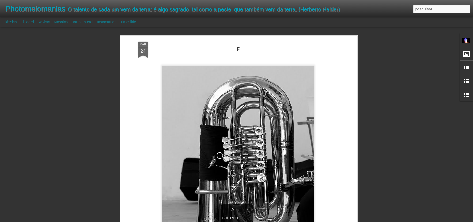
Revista (43, 22)
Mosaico (61, 22)
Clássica (10, 22)
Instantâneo (106, 22)
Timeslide (128, 22)
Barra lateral (82, 22)
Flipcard (27, 22)
